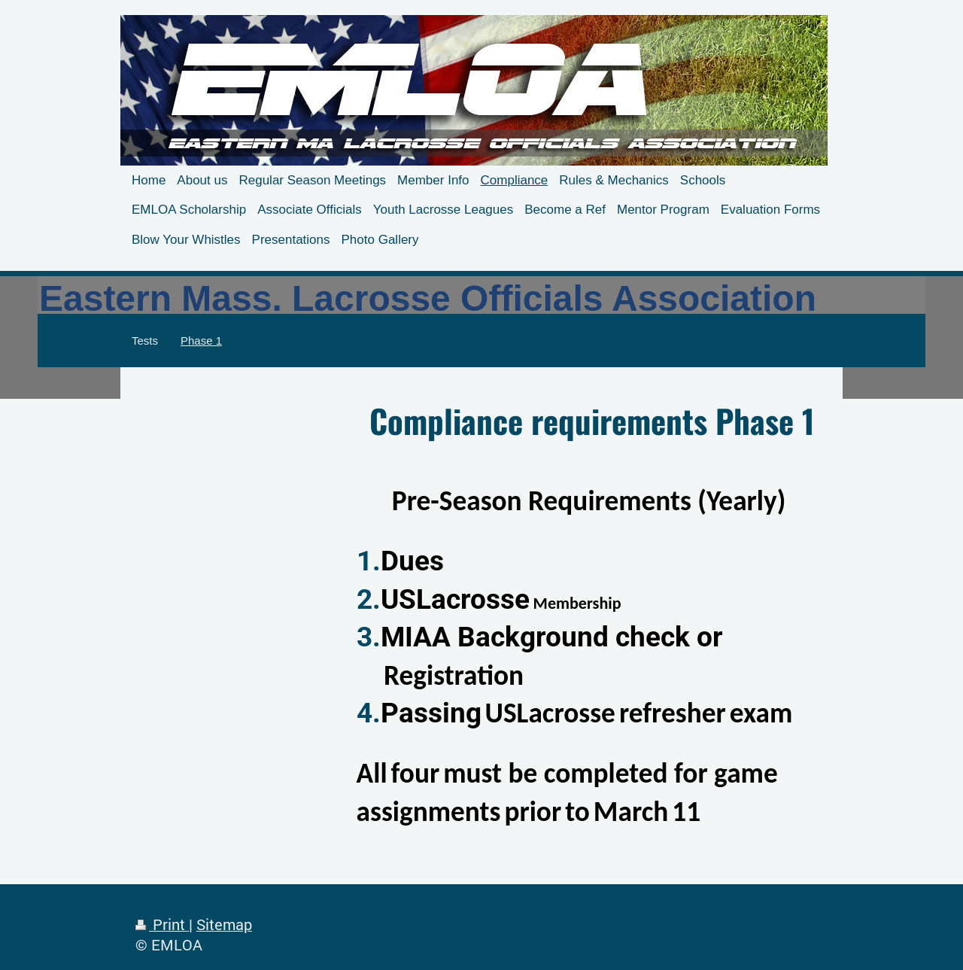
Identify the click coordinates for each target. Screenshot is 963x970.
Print (162, 924)
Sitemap (224, 924)
